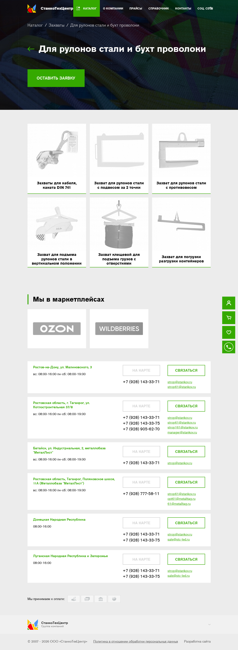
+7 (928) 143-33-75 (141, 425)
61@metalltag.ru (179, 506)
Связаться (186, 371)
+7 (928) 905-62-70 (141, 431)
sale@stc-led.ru (179, 542)
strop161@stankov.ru (183, 429)
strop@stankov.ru (180, 383)
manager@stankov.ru (182, 434)
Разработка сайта (197, 642)
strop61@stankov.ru (182, 388)
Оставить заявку (57, 78)
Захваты (57, 25)
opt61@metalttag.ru (181, 501)
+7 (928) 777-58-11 (141, 496)
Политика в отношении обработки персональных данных (135, 642)
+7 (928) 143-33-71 (141, 383)
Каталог (35, 25)
